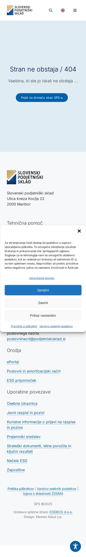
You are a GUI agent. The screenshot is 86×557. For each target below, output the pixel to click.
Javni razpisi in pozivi (25, 412)
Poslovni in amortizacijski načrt (34, 371)
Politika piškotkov (21, 489)
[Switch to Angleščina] (62, 10)
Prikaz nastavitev (43, 315)
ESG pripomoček (21, 380)
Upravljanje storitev (42, 278)
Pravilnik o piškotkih (24, 326)
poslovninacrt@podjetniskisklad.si (36, 339)
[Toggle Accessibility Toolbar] (75, 546)
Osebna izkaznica (22, 403)
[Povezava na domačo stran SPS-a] (42, 97)
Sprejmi (43, 290)
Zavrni (43, 303)
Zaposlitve (16, 470)
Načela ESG (17, 460)
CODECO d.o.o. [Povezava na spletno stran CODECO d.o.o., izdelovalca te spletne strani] (60, 512)
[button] (79, 231)
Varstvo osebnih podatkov (56, 326)
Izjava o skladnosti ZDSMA (43, 493)
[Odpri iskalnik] (51, 10)
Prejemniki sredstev (24, 436)
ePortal (13, 362)
